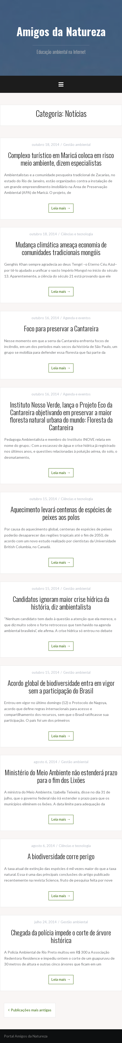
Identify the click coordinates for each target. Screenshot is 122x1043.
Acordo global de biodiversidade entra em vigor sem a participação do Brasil (61, 687)
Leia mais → (61, 208)
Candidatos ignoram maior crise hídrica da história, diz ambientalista (61, 603)
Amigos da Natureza (61, 31)
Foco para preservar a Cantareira (61, 328)
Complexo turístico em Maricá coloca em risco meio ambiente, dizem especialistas (61, 159)
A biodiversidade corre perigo (61, 856)
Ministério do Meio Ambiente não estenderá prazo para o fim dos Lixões (61, 776)
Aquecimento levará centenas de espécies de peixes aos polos (61, 513)
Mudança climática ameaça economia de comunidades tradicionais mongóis (61, 248)
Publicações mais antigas (31, 1010)
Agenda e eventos (77, 318)
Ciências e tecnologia (77, 234)
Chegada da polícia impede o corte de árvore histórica (61, 936)
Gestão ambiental (77, 144)
